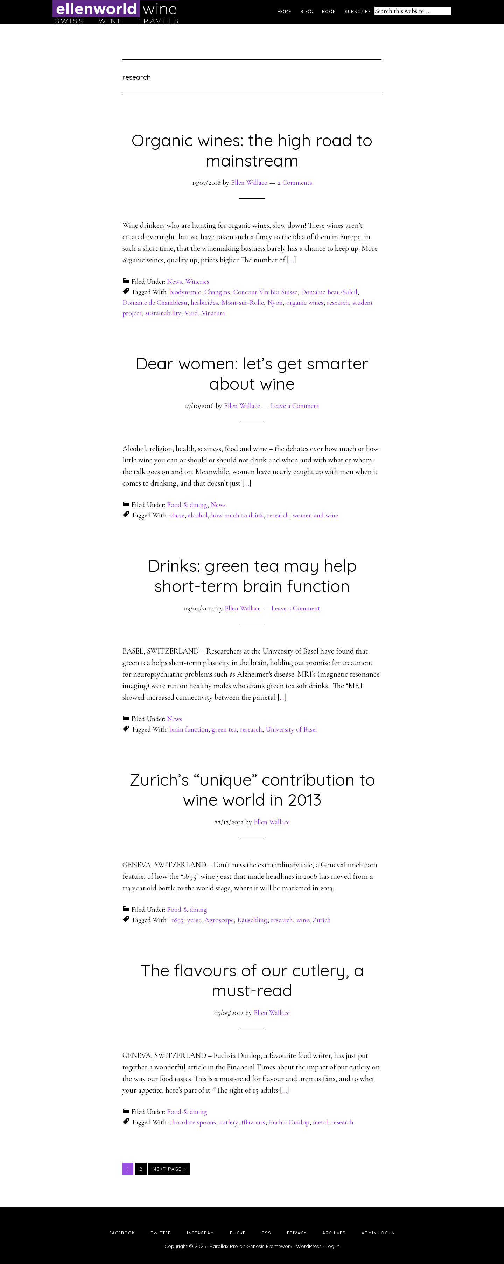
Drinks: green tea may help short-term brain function (252, 575)
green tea (224, 729)
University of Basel (291, 729)
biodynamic (185, 292)
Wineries (197, 281)
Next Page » (169, 1169)
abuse (176, 515)
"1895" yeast (185, 920)
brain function (188, 729)
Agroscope (219, 920)
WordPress (309, 1246)
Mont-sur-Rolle (243, 302)
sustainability (163, 313)
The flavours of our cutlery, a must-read (252, 980)
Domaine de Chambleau (154, 302)
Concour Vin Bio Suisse (265, 292)
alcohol (198, 515)
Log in (333, 1246)
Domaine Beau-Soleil (329, 292)
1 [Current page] (129, 1168)
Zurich (322, 920)
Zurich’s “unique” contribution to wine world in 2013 (252, 789)
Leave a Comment (295, 406)
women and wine (315, 515)
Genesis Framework (269, 1246)
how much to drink (237, 515)
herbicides (204, 302)
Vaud (191, 313)
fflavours (253, 1122)
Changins (217, 292)
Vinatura (213, 313)
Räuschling (252, 920)
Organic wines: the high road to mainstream (252, 150)
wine (302, 920)
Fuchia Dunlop (289, 1122)
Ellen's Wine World (115, 12)
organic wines (304, 302)
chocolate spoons (192, 1122)
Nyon (275, 302)
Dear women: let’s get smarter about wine (252, 373)
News (174, 281)
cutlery (228, 1122)
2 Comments (295, 182)
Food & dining (187, 505)
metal (320, 1122)
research (338, 302)
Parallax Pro (224, 1246)
